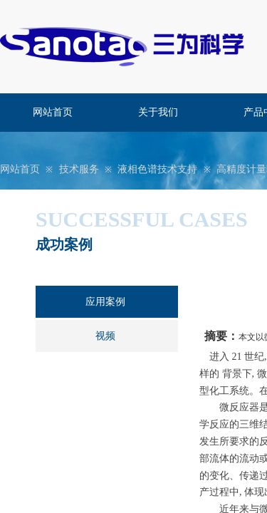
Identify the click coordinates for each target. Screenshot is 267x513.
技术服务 (79, 169)
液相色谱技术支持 (157, 169)
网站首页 (53, 112)
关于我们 (158, 112)
